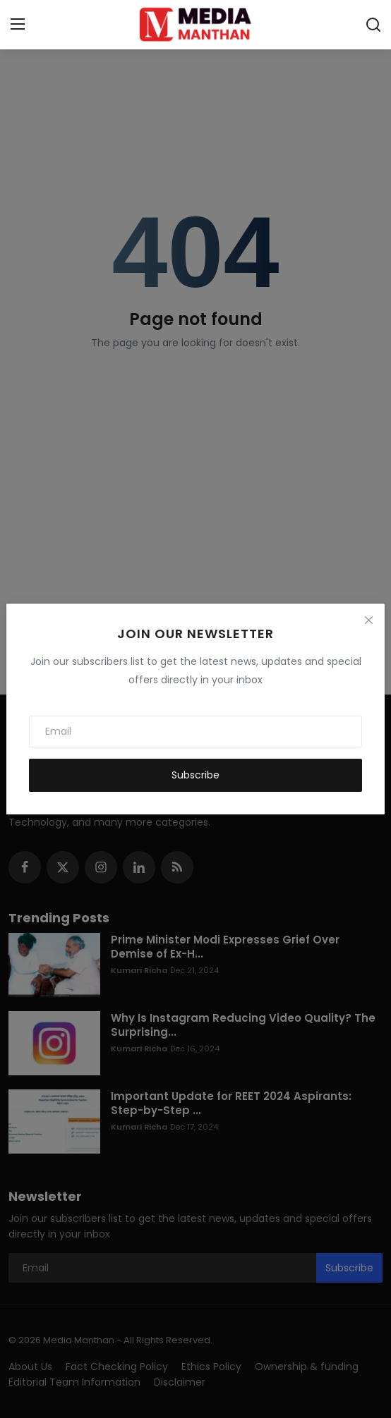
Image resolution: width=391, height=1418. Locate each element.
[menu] (17, 24)
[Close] (368, 619)
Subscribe (195, 775)
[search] (373, 24)
